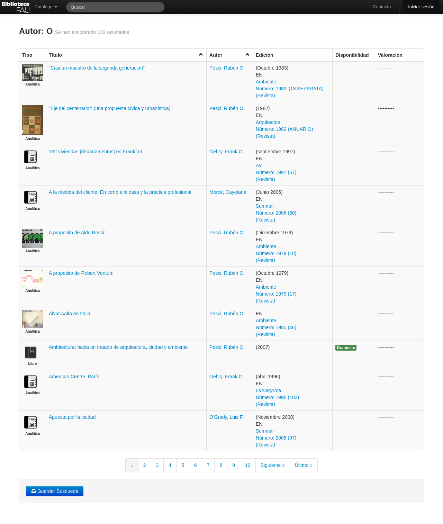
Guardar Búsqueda (54, 491)
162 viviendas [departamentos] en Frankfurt (95, 151)
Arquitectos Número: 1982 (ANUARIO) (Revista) (284, 129)
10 (248, 465)
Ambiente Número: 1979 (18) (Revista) (276, 253)
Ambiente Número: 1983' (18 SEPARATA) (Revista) (290, 88)
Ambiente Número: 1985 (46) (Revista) (276, 327)
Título (126, 55)
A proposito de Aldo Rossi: (77, 232)
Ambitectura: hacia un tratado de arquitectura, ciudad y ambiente (118, 347)
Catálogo (46, 6)
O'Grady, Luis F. (226, 417)
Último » (304, 465)
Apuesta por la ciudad (72, 417)
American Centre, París (74, 376)
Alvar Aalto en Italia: (70, 313)
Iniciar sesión (421, 6)
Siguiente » (273, 465)
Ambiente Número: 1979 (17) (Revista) (276, 294)
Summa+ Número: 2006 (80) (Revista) (276, 213)
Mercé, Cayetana (227, 192)
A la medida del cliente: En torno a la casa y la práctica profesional (120, 192)
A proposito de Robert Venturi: (81, 273)
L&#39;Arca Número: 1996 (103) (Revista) (277, 397)
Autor (229, 55)
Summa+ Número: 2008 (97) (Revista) (276, 438)
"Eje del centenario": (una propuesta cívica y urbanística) (110, 108)
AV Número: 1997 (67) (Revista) (276, 172)
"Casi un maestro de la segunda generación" (97, 68)
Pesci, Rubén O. (227, 68)
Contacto (382, 6)
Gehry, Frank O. (226, 151)
